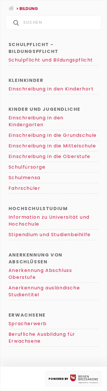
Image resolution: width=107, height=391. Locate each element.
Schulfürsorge (27, 167)
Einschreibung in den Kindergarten (36, 121)
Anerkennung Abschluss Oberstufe (40, 274)
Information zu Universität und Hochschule (49, 220)
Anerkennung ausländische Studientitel (44, 291)
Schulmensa (25, 177)
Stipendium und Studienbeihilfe (50, 234)
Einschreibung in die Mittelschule (52, 146)
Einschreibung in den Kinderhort (51, 89)
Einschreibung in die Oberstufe (49, 156)
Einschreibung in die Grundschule (53, 135)
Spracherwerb (28, 323)
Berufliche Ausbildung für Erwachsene (42, 337)
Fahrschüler (25, 188)
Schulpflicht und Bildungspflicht (51, 60)
